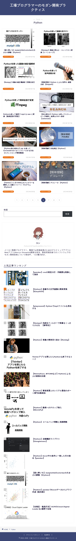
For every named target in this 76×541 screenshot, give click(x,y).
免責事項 (47, 535)
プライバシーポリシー (33, 535)
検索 (6, 210)
